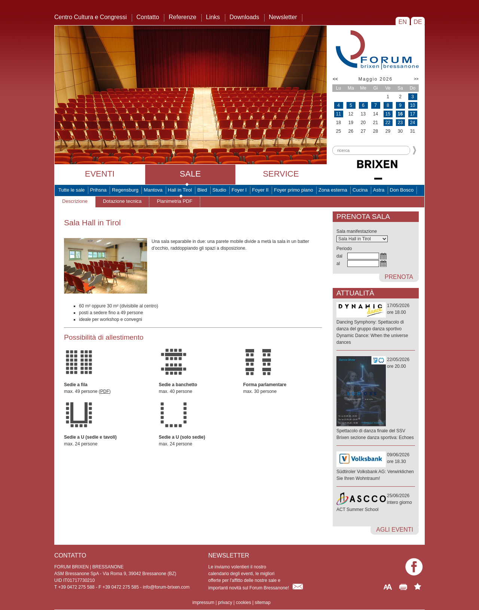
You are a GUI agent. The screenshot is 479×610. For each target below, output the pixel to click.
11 (338, 114)
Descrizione (75, 201)
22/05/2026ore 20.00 (375, 399)
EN (402, 22)
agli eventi (394, 529)
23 (400, 122)
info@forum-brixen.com (166, 587)
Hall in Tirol (180, 190)
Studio (219, 190)
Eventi (100, 173)
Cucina (360, 190)
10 (412, 105)
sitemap (263, 602)
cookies (243, 602)
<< (335, 79)
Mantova (153, 190)
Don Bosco (402, 190)
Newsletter (283, 17)
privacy (225, 602)
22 (387, 122)
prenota (399, 277)
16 (400, 114)
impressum (203, 602)
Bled (202, 190)
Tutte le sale (71, 190)
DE (418, 22)
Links (213, 17)
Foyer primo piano (293, 190)
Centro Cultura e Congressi (90, 17)
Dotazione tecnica (122, 201)
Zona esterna (332, 190)
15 (387, 114)
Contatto (148, 17)
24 (412, 122)
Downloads (244, 17)
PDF (104, 391)
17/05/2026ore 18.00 (375, 324)
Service (281, 173)
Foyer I (239, 190)
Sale (190, 173)
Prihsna (98, 190)
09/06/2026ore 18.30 (375, 467)
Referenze (182, 17)
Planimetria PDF (174, 201)
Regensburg (125, 190)
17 (412, 114)
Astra (378, 190)
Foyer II (260, 190)
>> (416, 79)
